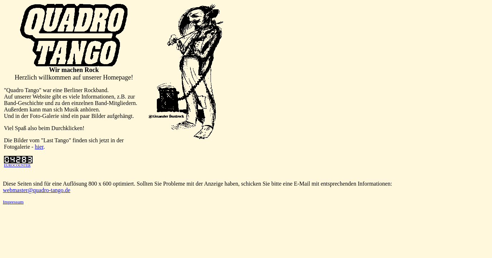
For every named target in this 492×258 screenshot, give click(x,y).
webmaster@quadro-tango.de (36, 190)
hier (39, 147)
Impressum (13, 202)
